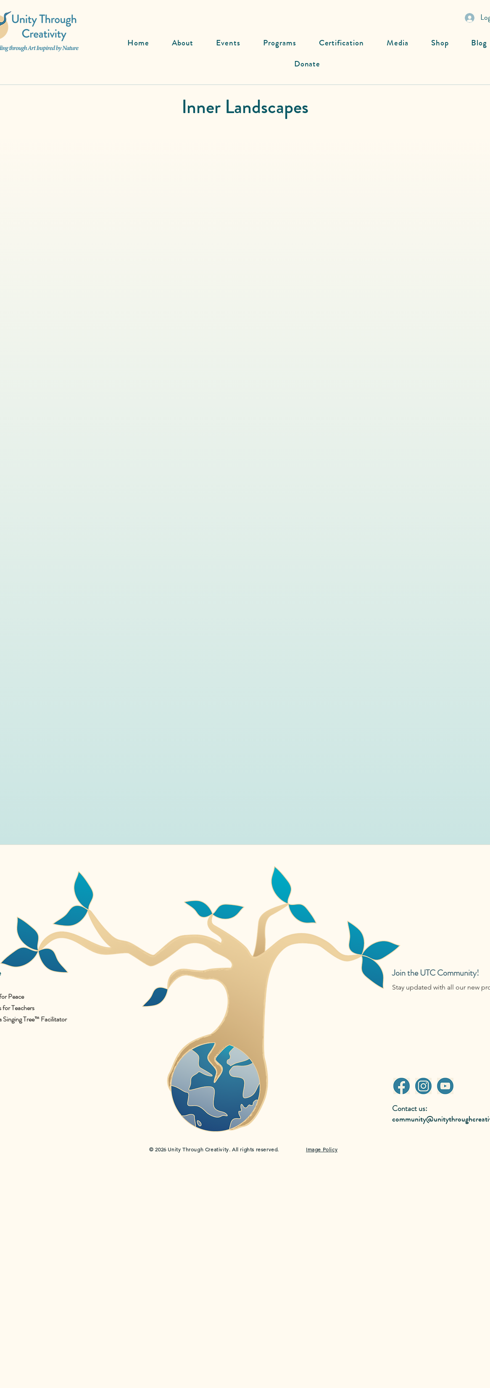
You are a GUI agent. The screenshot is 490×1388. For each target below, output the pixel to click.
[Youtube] (445, 1086)
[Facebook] (401, 1086)
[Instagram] (423, 1086)
